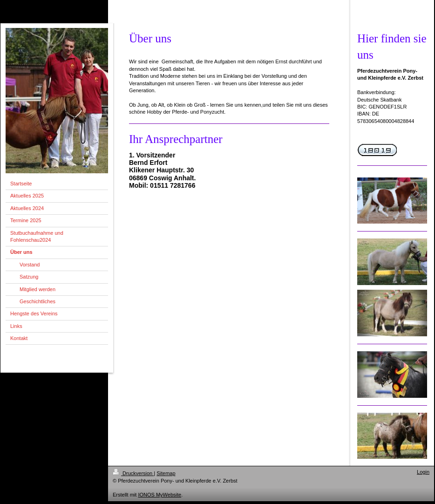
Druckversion (133, 473)
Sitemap (165, 473)
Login (423, 472)
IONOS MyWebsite (159, 494)
